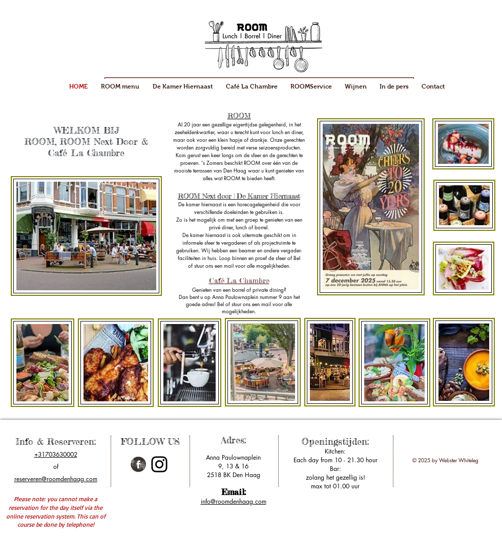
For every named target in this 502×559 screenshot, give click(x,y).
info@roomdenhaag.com (233, 501)
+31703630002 (55, 454)
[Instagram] (159, 464)
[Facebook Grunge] (138, 464)
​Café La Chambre (239, 280)
